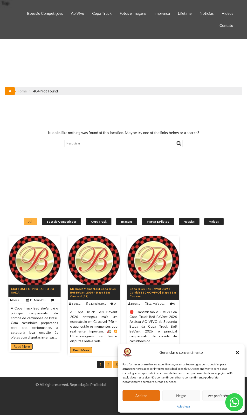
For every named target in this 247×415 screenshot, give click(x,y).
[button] (237, 352)
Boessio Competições (45, 13)
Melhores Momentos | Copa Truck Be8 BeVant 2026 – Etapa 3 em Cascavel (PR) (93, 292)
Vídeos (227, 13)
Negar (181, 395)
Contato (226, 25)
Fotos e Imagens (133, 13)
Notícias (206, 13)
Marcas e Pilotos (158, 221)
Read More (22, 346)
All (30, 221)
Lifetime (185, 13)
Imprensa (162, 13)
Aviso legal (184, 406)
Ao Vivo (77, 13)
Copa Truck (102, 13)
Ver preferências (221, 395)
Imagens (126, 221)
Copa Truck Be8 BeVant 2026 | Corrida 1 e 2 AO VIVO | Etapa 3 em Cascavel (153, 292)
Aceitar (141, 395)
